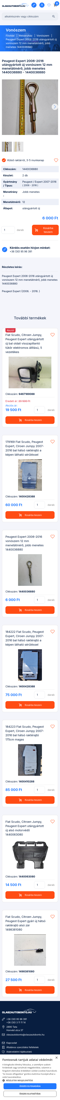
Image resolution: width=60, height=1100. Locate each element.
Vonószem (42, 35)
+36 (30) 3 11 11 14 (16, 1022)
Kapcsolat (11, 1042)
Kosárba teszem (44, 229)
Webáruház (25, 35)
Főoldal (10, 35)
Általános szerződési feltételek (22, 1047)
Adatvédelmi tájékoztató (19, 1051)
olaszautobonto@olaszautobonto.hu (25, 1034)
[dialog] (30, 1077)
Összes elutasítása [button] (30, 1093)
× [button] (56, 1058)
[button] (55, 107)
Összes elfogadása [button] (30, 1086)
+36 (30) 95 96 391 (16, 1019)
